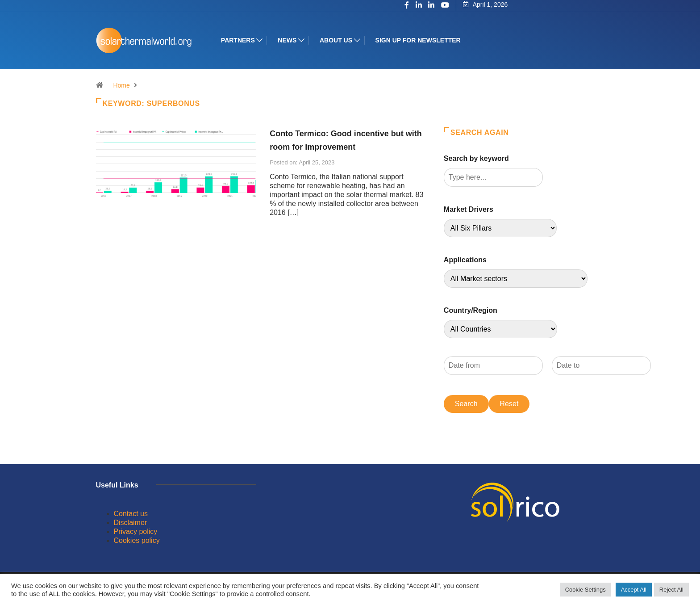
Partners (240, 40)
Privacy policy (136, 531)
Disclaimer (130, 522)
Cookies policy (137, 540)
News (288, 40)
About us (337, 40)
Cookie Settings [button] (585, 589)
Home (121, 85)
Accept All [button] (633, 589)
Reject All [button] (671, 589)
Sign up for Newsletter (419, 40)
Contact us (131, 513)
